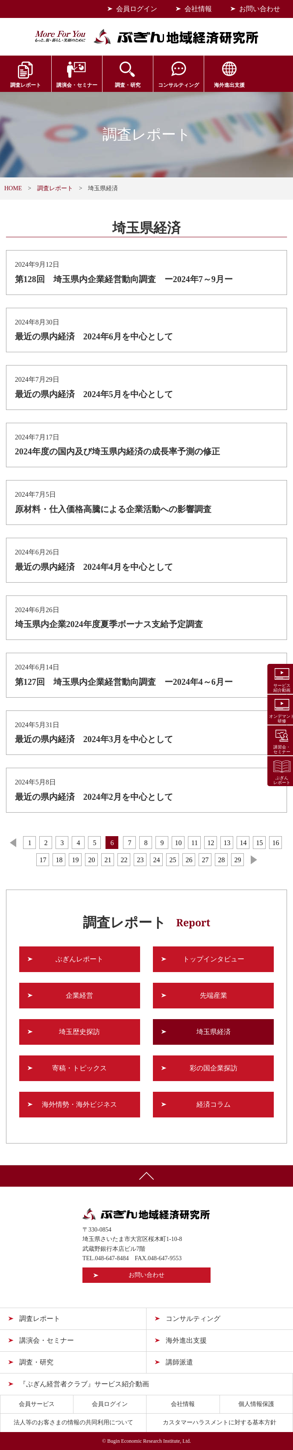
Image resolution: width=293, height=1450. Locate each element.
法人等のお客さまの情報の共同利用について (73, 1422)
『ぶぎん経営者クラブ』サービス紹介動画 (84, 1384)
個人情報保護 (256, 1404)
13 (226, 842)
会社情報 (198, 8)
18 (59, 860)
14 (243, 842)
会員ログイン (136, 8)
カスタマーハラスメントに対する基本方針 (219, 1422)
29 (237, 860)
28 (221, 860)
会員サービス (268, 85)
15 (259, 842)
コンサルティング (171, 85)
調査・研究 (122, 85)
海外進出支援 (220, 85)
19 (75, 860)
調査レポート (24, 85)
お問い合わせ (259, 8)
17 (42, 860)
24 (156, 860)
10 (178, 842)
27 (205, 860)
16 (275, 842)
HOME (13, 188)
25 (172, 860)
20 (91, 860)
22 (123, 860)
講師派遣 (179, 1362)
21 (107, 860)
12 (210, 842)
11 (194, 842)
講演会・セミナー (73, 85)
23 (140, 860)
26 (188, 860)
